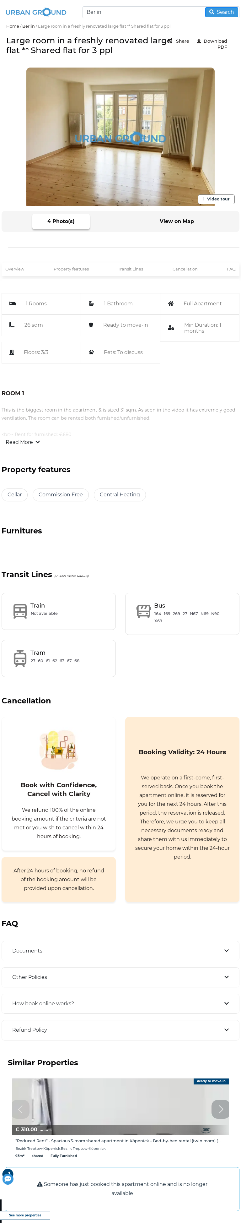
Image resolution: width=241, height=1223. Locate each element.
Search (221, 12)
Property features (71, 269)
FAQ (231, 269)
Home (12, 26)
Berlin (28, 26)
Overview (14, 269)
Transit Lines (130, 269)
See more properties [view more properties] (25, 1215)
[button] (221, 1109)
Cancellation (185, 269)
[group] (120, 1121)
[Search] (161, 12)
